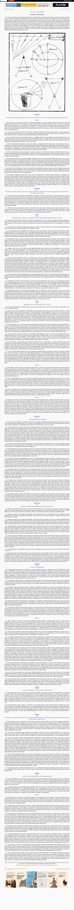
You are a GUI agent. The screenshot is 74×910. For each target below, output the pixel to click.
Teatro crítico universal (65, 9)
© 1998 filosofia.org (10, 869)
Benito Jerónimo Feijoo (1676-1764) (21, 868)
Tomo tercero (33, 12)
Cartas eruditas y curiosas (50, 865)
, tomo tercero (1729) (62, 868)
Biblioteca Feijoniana (19, 865)
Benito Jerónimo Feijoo (9, 9)
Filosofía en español (10, 868)
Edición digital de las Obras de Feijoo (30, 865)
